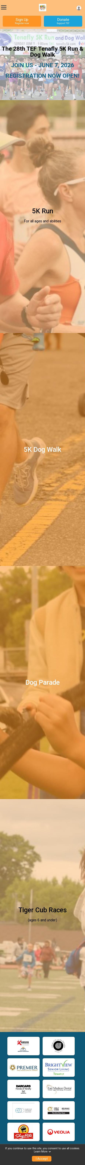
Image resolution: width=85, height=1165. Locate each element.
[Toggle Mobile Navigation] (3, 7)
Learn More (42, 1151)
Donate (63, 21)
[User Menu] (78, 8)
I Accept (42, 1159)
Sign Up (21, 21)
